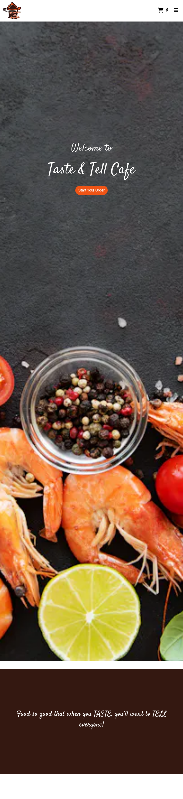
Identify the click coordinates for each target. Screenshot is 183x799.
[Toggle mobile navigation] (176, 11)
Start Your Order (91, 190)
